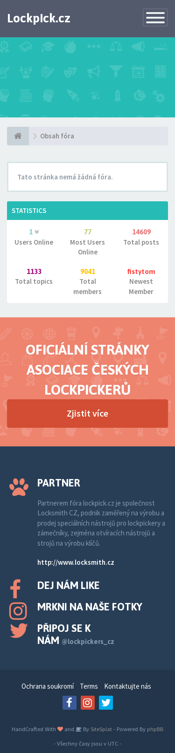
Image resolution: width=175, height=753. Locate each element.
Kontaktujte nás (127, 686)
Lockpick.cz (38, 18)
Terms (89, 686)
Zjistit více (87, 413)
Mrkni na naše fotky (89, 607)
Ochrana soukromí (47, 686)
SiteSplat (100, 728)
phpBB (155, 728)
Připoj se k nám (75, 634)
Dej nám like (68, 585)
